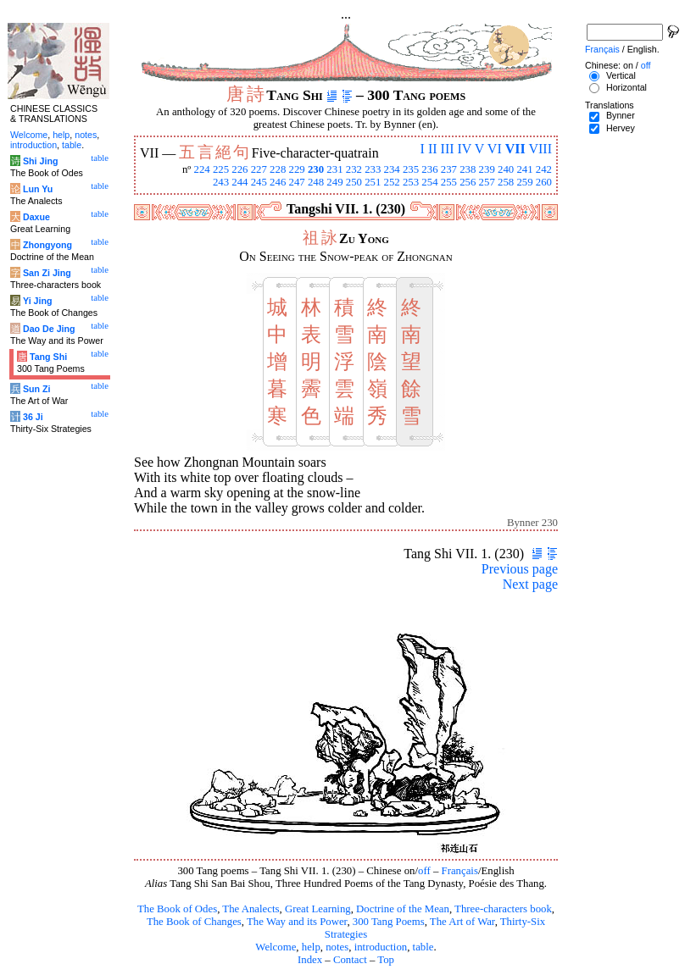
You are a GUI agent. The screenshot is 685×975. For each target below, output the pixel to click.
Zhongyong (47, 245)
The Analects (250, 909)
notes (337, 947)
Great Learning (318, 909)
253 (411, 182)
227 (259, 169)
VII (515, 148)
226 (239, 169)
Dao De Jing (49, 329)
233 (373, 169)
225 (221, 169)
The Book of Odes (177, 909)
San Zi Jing (47, 273)
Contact (350, 960)
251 (373, 182)
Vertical (621, 75)
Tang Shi (48, 357)
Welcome (275, 947)
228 (278, 169)
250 (354, 182)
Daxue (36, 217)
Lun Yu (38, 189)
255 (449, 182)
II (432, 148)
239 (487, 169)
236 (429, 169)
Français (460, 871)
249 (334, 182)
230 (316, 169)
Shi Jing (40, 161)
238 (467, 169)
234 (392, 169)
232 (354, 169)
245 (259, 182)
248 (316, 182)
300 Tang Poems (389, 922)
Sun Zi (37, 389)
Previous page (520, 569)
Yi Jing (38, 301)
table (423, 947)
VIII (540, 148)
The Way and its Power (297, 922)
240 (506, 169)
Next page (530, 584)
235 (411, 169)
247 (297, 182)
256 (467, 182)
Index (310, 960)
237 (449, 169)
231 (334, 169)
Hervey (620, 128)
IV (465, 148)
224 (201, 169)
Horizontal (626, 87)
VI (494, 148)
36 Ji (33, 417)
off (424, 871)
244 (239, 182)
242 (544, 169)
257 (487, 182)
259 (524, 182)
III (447, 148)
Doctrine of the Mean (402, 909)
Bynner (620, 115)
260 (544, 182)
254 (429, 182)
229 (297, 169)
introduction (381, 947)
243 (221, 182)
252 (392, 182)
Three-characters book (503, 909)
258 (506, 182)
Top (385, 960)
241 (524, 169)
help (311, 947)
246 (278, 182)
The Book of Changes (194, 922)
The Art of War (462, 922)
